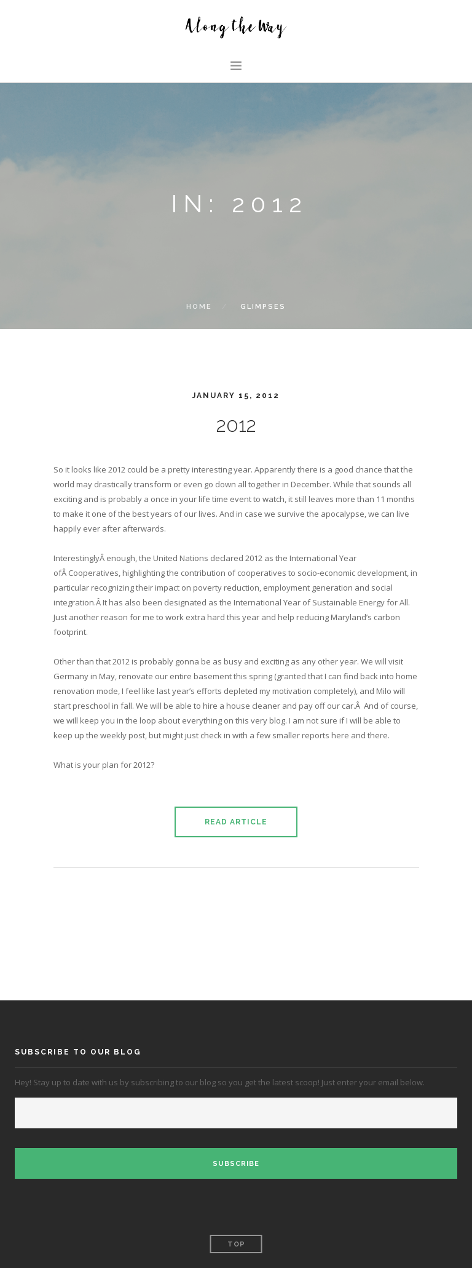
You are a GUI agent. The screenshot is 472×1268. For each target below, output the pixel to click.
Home (199, 307)
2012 (236, 424)
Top (236, 1244)
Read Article (236, 822)
